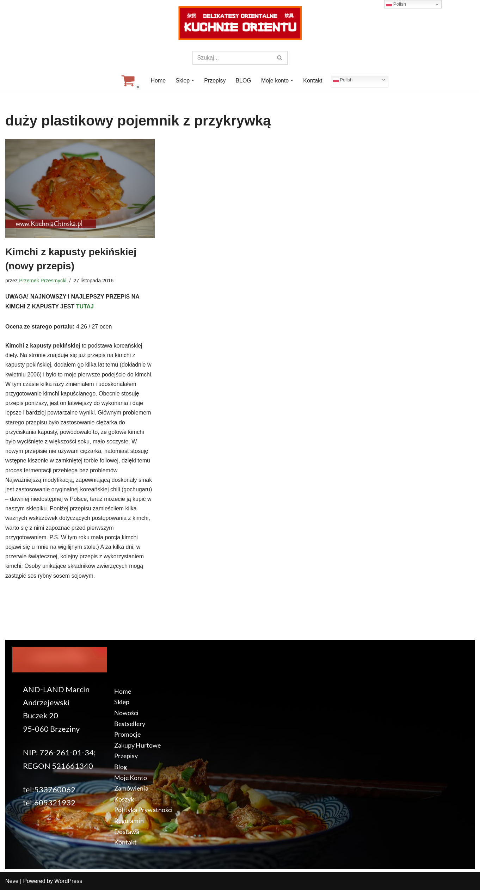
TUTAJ (85, 306)
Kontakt (312, 81)
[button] (192, 80)
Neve (11, 881)
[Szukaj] (232, 58)
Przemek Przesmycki (42, 280)
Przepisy (215, 81)
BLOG (243, 81)
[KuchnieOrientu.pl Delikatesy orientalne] (240, 23)
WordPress (68, 881)
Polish (343, 79)
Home (158, 81)
